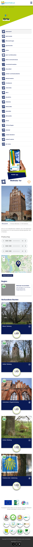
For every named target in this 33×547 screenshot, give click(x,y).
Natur (5, 92)
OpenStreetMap (22, 272)
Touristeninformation (9, 64)
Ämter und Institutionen (10, 59)
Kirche (5, 120)
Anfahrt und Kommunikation (11, 73)
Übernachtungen (8, 41)
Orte (6, 7)
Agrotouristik (7, 45)
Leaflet (15, 272)
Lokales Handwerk (8, 134)
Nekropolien (7, 116)
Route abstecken (7, 275)
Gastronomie (7, 36)
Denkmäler (6, 111)
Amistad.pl (18, 541)
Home (2, 7)
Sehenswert (11, 7)
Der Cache (6, 144)
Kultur (5, 50)
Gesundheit (6, 69)
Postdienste (7, 83)
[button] (29, 203)
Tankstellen (7, 87)
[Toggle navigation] (31, 3)
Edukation (6, 101)
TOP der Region (8, 125)
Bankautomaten (8, 78)
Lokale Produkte (8, 139)
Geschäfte (6, 97)
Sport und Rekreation (9, 55)
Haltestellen (7, 106)
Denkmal (6, 130)
